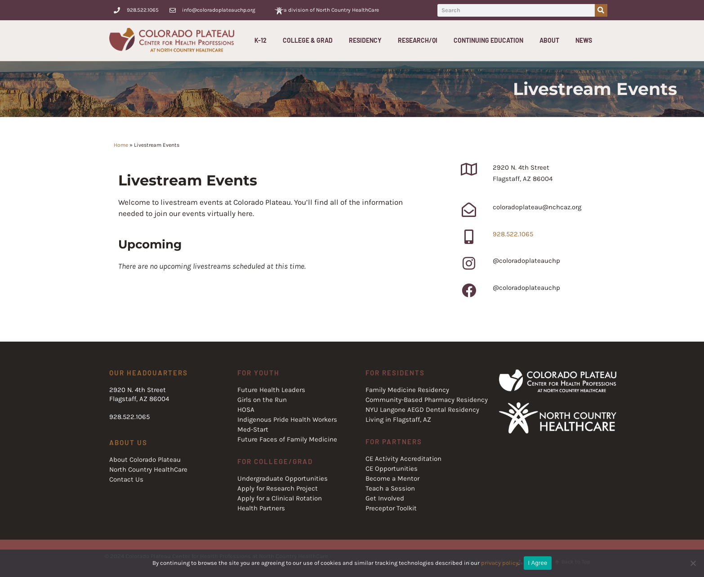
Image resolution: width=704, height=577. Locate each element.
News (583, 40)
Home (121, 145)
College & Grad (310, 40)
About (551, 40)
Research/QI (420, 40)
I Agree (538, 562)
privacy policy (499, 562)
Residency (367, 40)
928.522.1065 (513, 234)
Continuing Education (491, 40)
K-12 (262, 40)
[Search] (601, 10)
